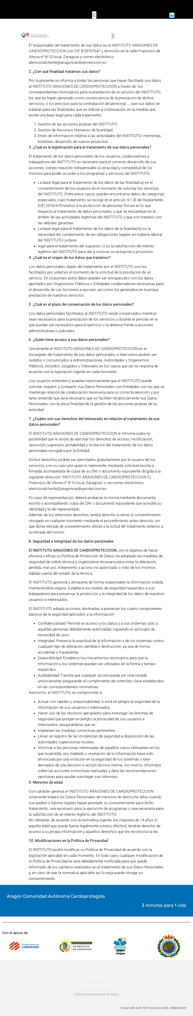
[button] (94, 15)
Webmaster (178, 1008)
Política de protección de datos (96, 994)
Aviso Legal (96, 976)
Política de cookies (96, 985)
